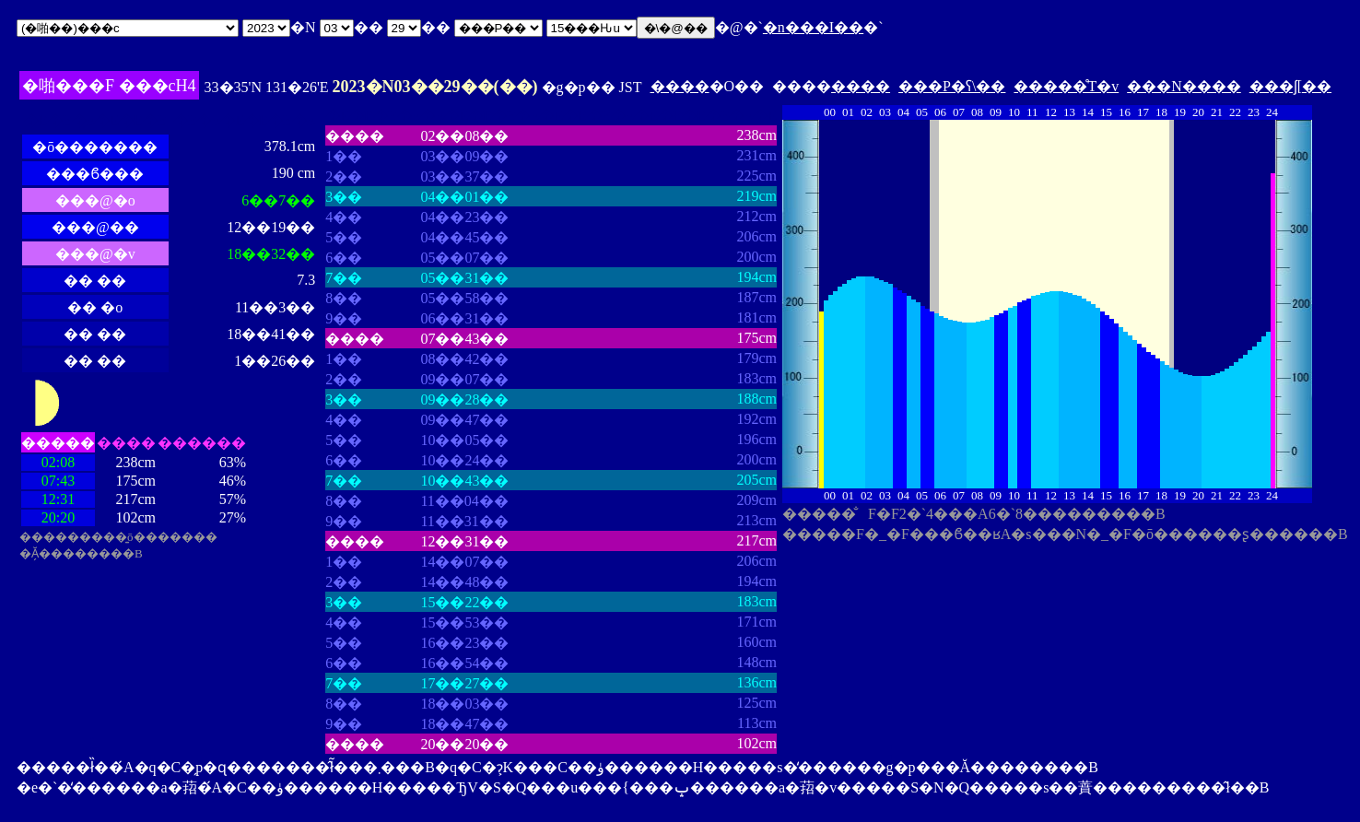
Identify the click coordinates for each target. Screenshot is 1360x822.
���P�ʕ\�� (951, 86)
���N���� (1184, 86)
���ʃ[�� (1290, 86)
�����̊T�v (1066, 86)
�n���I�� (813, 27)
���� (680, 86)
